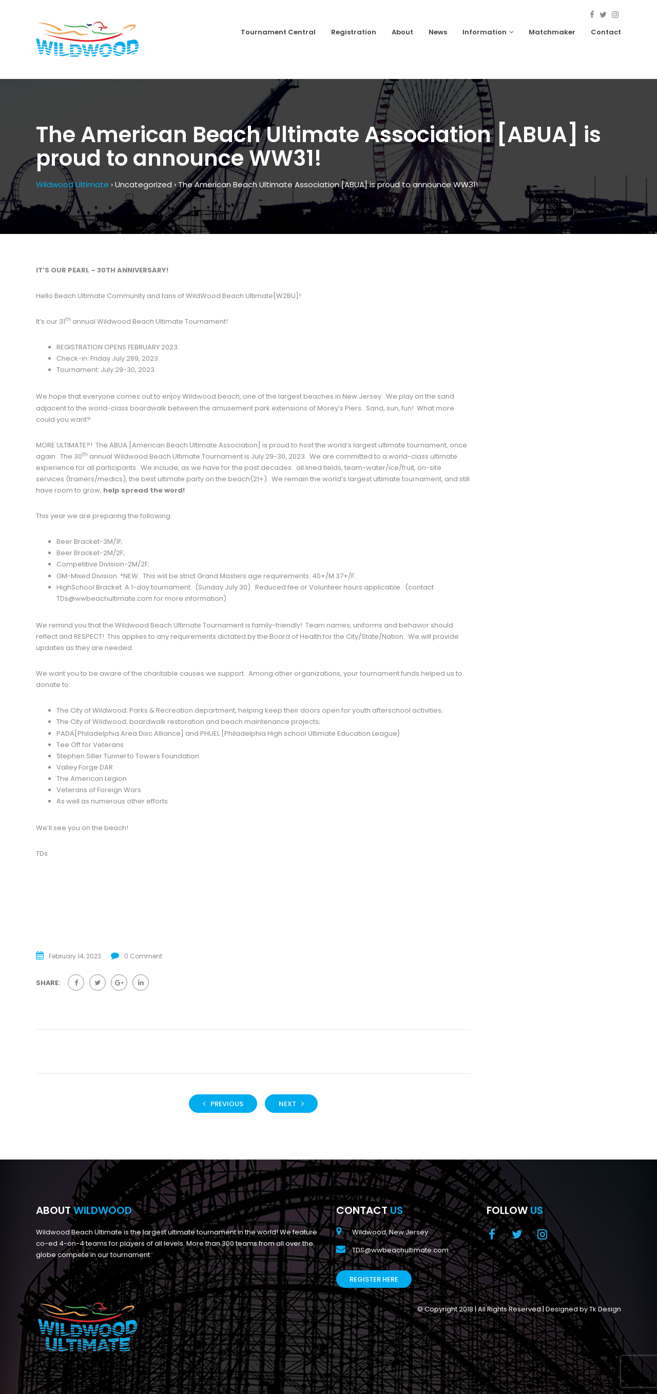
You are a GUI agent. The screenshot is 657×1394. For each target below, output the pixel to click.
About (402, 32)
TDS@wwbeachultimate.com (400, 1250)
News (438, 32)
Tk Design (605, 1309)
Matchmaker (552, 32)
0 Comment (143, 956)
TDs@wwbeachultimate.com (104, 598)
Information (487, 32)
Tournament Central (278, 32)
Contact (606, 32)
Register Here (374, 1279)
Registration (353, 32)
